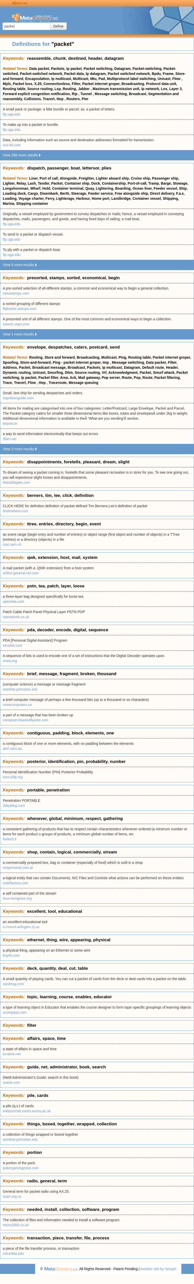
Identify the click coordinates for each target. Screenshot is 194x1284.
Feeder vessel (165, 188)
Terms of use (179, 1279)
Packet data (74, 74)
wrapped (85, 1124)
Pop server (111, 378)
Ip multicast (61, 79)
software (91, 1209)
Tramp (153, 183)
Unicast (164, 79)
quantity (47, 968)
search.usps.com (16, 324)
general (47, 1181)
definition (84, 495)
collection (107, 1124)
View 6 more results (20, 265)
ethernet (35, 939)
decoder (45, 629)
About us (19, 3)
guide (32, 1067)
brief (31, 673)
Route (127, 378)
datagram (114, 58)
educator (103, 996)
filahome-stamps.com (19, 309)
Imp (106, 362)
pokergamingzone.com (21, 1168)
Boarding (123, 188)
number (118, 761)
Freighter (86, 178)
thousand (106, 673)
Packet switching (98, 69)
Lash (32, 183)
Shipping (170, 198)
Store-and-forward (35, 362)
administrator (63, 1067)
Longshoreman (15, 188)
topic (32, 996)
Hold (46, 188)
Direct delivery (162, 193)
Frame (168, 74)
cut (72, 968)
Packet (57, 183)
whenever (37, 818)
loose (78, 586)
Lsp (58, 89)
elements (94, 733)
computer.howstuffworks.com (25, 720)
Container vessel (147, 198)
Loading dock (14, 193)
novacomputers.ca (17, 705)
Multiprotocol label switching (131, 79)
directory (64, 524)
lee (57, 495)
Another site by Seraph (158, 1269)
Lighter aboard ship (112, 178)
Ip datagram (96, 74)
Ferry (49, 198)
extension (48, 557)
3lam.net (9, 439)
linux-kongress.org (17, 898)
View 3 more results (20, 449)
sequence (98, 629)
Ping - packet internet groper (77, 362)
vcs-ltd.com (12, 145)
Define (58, 26)
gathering (113, 818)
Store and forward (59, 357)
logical (64, 852)
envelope (36, 347)
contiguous (38, 733)
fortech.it (9, 839)
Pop (137, 378)
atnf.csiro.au (12, 749)
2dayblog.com (14, 806)
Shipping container (32, 204)
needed (34, 1209)
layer (66, 586)
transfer (74, 1238)
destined (77, 58)
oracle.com (11, 1082)
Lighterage (65, 198)
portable (35, 790)
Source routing (40, 89)
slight (123, 462)
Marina (8, 204)
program (110, 1209)
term (62, 1181)
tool (52, 911)
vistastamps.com (16, 293)
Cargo (33, 193)
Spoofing (10, 362)
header (95, 58)
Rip (75, 94)
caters (80, 347)
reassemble (39, 58)
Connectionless (56, 84)
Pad (102, 79)
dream (109, 462)
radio (32, 1181)
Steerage (78, 193)
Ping (122, 357)
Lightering (104, 188)
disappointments (44, 462)
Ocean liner (142, 188)
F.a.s (180, 193)
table (83, 968)
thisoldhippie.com (16, 482)
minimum (73, 818)
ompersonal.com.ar (18, 868)
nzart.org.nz (12, 1196)
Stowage (180, 183)
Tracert (49, 99)
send (115, 347)
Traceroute (57, 383)
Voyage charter (30, 198)
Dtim (69, 372)
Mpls (7, 84)
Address (10, 367)
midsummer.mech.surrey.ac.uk (27, 1111)
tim (48, 495)
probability (97, 761)
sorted (73, 277)
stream (110, 852)
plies (106, 168)
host (64, 557)
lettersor (90, 168)
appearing (80, 939)
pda (31, 629)
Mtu (93, 79)
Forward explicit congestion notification (36, 94)
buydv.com (11, 955)
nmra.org (10, 661)
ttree (31, 524)
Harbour (83, 198)
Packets (57, 69)
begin (114, 277)
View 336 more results (22, 155)
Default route (153, 367)
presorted (37, 277)
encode (63, 629)
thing (51, 939)
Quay (89, 188)
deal (62, 968)
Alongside (68, 178)
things (33, 1124)
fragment (69, 673)
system (90, 557)
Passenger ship (165, 178)
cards (42, 1095)
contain (47, 852)
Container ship (77, 183)
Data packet (39, 69)
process (101, 1238)
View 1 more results (20, 334)
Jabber (84, 89)
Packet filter (48, 378)
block (77, 733)
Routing (69, 89)
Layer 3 (175, 89)
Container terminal (67, 188)
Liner (33, 178)
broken (87, 673)
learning (48, 996)
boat (75, 168)
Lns (164, 89)
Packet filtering (167, 378)
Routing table (14, 89)
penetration (58, 790)
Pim (85, 99)
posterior (36, 761)
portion (34, 1152)
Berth (64, 193)
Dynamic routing (17, 372)
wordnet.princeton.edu (20, 689)
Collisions (32, 99)
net (44, 1067)
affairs (33, 1038)
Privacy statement (152, 1279)
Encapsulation (37, 79)
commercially (87, 852)
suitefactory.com (15, 883)
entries (46, 524)
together (65, 1124)
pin (80, 761)
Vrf (104, 372)
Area (64, 378)
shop (32, 852)
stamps (56, 277)
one (110, 733)
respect (93, 818)
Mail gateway (89, 378)
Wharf (35, 188)
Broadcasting (133, 84)
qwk (31, 557)
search (99, 1067)
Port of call (49, 178)
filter (31, 1025)
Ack (73, 378)
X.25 (38, 84)
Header (172, 367)
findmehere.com (15, 511)
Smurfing (55, 372)
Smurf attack (164, 372)
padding (61, 733)
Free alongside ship (131, 193)
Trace (7, 383)
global (55, 818)
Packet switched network (129, 74)
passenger (57, 168)
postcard (98, 347)
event (95, 524)
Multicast (80, 79)
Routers (73, 99)
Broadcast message (49, 367)
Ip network (150, 89)
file (87, 1238)
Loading (9, 198)
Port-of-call (137, 183)
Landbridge (121, 198)
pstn (31, 586)
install (50, 1209)
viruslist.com (12, 645)
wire (63, 939)
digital (80, 629)
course (66, 996)
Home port (100, 198)
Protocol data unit (161, 84)
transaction (38, 1238)
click (67, 495)
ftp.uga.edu (11, 114)
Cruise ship (140, 178)
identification (61, 761)
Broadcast (137, 94)
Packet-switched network (41, 74)
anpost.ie (10, 423)
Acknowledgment (123, 372)
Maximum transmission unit (115, 89)
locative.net (12, 1054)
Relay (21, 183)
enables (83, 996)
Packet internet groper (100, 84)
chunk (59, 58)
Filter (76, 84)
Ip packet (74, 69)
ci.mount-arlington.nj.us (21, 927)
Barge (166, 183)
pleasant (91, 462)
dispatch (36, 168)
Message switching (111, 94)
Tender (43, 183)
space (48, 1038)
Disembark (49, 193)
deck (32, 968)
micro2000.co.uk (16, 1225)
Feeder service (100, 193)
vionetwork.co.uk (16, 617)
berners (35, 495)
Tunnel (86, 94)
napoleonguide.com (18, 398)
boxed (48, 1124)
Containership (114, 183)
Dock (95, 183)
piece (58, 1238)
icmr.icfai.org (13, 777)
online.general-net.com (21, 573)
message (48, 673)
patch (53, 586)
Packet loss (22, 84)
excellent (36, 911)
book (84, 1067)
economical (94, 277)
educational (70, 911)
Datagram (122, 69)
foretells (72, 462)
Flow (176, 79)
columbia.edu (13, 1253)
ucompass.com (15, 1012)
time (61, 1038)
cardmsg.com (13, 984)
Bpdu (156, 74)
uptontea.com (13, 602)
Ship (183, 188)
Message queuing (83, 383)
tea (42, 586)
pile (30, 1095)
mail (76, 557)
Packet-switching (147, 69)
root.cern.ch (12, 545)
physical (101, 939)
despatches (60, 347)
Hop (60, 99)
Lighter (9, 183)
